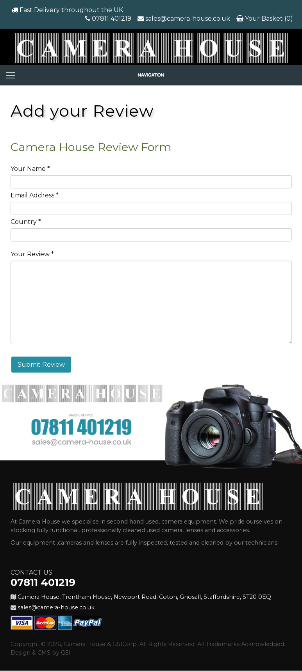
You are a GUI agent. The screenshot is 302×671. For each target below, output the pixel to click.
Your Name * (30, 168)
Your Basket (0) (268, 18)
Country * (26, 221)
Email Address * (35, 195)
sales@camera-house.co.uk (187, 18)
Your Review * (32, 254)
